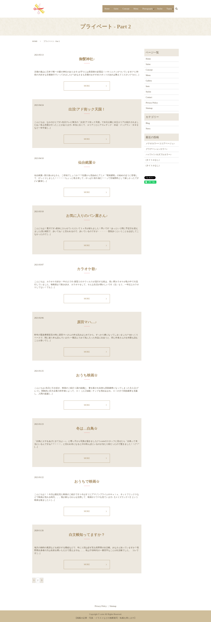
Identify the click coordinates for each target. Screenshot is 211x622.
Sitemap (149, 108)
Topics (167, 8)
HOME (34, 41)
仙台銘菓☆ (87, 162)
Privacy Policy (152, 103)
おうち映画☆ (87, 375)
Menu (128, 8)
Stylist (157, 8)
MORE (87, 86)
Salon (105, 8)
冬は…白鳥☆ (86, 428)
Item (148, 86)
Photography (142, 8)
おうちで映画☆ (86, 481)
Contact (149, 97)
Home (95, 8)
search (176, 9)
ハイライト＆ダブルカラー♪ (158, 154)
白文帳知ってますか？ (87, 535)
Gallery (149, 81)
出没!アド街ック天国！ (86, 109)
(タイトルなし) (152, 160)
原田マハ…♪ (87, 322)
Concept (117, 8)
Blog (148, 123)
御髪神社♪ (87, 59)
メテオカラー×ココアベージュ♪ (160, 143)
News (148, 129)
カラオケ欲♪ (87, 269)
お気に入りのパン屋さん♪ (87, 216)
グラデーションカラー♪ (156, 149)
